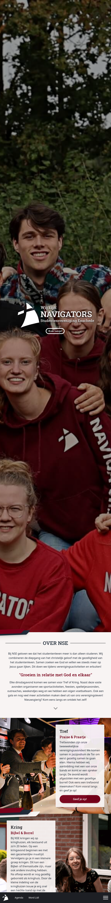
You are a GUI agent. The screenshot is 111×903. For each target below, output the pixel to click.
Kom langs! (55, 331)
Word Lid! (34, 897)
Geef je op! (80, 799)
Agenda (19, 897)
